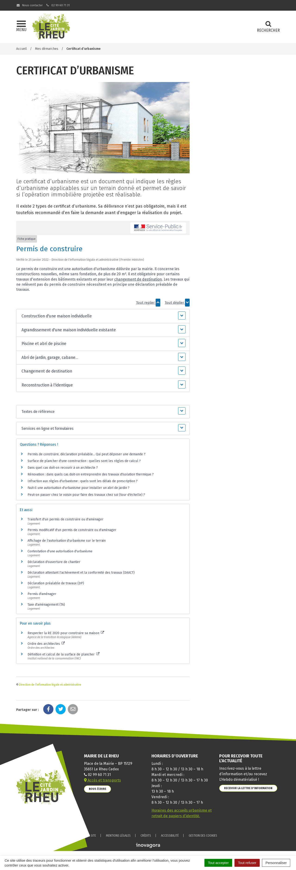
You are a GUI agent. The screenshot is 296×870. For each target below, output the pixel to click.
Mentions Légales (118, 836)
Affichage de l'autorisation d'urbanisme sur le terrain (67, 541)
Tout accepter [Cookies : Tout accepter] (218, 863)
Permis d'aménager (42, 594)
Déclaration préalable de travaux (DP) (56, 583)
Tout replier (148, 303)
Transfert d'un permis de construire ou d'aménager (65, 519)
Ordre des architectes (46, 644)
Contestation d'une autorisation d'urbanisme (60, 551)
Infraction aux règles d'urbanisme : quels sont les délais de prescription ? (83, 481)
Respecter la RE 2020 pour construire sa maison (66, 633)
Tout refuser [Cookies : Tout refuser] (247, 863)
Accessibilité (170, 836)
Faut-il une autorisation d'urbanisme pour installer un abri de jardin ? (79, 488)
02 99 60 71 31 (58, 5)
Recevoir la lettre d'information (248, 788)
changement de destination (138, 279)
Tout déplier (177, 303)
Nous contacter (29, 5)
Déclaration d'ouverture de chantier (54, 562)
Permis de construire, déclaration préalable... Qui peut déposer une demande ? (86, 454)
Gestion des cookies (203, 836)
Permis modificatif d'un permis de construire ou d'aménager (72, 530)
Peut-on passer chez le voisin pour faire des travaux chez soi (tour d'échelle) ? (86, 495)
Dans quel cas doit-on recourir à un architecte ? (63, 468)
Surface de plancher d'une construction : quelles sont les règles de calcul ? (84, 461)
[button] (103, 316)
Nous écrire (97, 789)
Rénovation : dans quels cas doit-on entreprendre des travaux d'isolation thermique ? (91, 474)
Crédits (146, 836)
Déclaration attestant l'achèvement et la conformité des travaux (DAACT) (81, 573)
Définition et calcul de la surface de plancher (63, 654)
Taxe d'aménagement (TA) (46, 605)
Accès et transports (102, 780)
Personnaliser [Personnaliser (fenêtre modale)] (276, 863)
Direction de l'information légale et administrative (50, 684)
